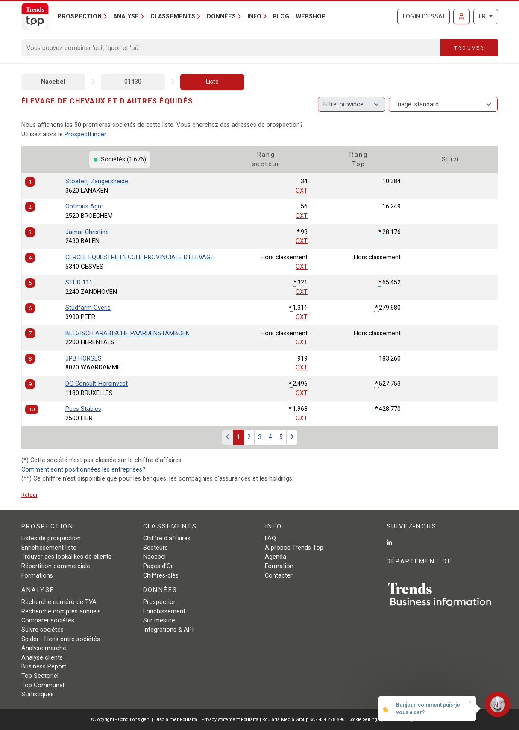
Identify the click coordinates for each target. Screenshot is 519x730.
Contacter (279, 575)
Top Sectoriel (40, 676)
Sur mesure (159, 620)
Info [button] (254, 16)
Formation (279, 566)
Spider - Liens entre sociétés (60, 639)
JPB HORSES (83, 358)
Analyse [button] (126, 16)
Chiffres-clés (161, 575)
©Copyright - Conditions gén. (121, 719)
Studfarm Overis (88, 307)
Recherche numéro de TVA (59, 602)
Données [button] (221, 16)
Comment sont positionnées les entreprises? (83, 469)
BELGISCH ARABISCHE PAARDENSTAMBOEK (127, 333)
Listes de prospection (51, 538)
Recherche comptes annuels (61, 611)
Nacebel (53, 81)
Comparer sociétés (47, 620)
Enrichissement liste (48, 547)
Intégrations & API (168, 629)
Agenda (275, 556)
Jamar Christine (87, 232)
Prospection (160, 602)
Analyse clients (42, 657)
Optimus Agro (84, 206)
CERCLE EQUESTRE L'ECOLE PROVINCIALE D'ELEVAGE (139, 257)
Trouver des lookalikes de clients (66, 556)
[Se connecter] (461, 16)
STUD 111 (79, 282)
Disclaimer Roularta (176, 719)
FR (483, 16)
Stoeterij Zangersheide (96, 181)
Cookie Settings (364, 719)
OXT (302, 190)
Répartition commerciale (55, 566)
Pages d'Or (158, 566)
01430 (132, 81)
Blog (281, 16)
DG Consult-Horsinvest (96, 383)
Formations (37, 575)
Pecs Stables (83, 409)
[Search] (231, 47)
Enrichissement (164, 611)
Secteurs (155, 547)
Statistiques (37, 694)
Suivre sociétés (42, 629)
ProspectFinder (85, 134)
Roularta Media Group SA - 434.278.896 (304, 719)
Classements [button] (172, 16)
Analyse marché (43, 648)
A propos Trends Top (294, 547)
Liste (212, 81)
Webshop (311, 16)
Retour (29, 495)
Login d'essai (423, 16)
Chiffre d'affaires (167, 538)
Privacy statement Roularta (229, 719)
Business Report (43, 666)
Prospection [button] (79, 16)
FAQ (270, 538)
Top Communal (42, 685)
